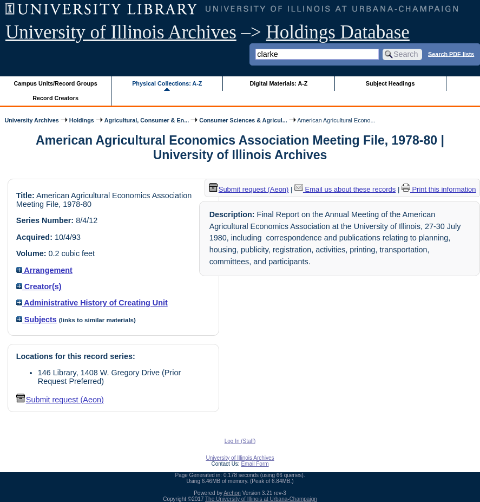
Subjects (36, 319)
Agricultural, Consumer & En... (146, 120)
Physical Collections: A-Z (167, 83)
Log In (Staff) (240, 441)
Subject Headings (390, 83)
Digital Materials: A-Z (278, 83)
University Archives (31, 120)
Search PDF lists (451, 53)
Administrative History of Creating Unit (92, 302)
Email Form (254, 464)
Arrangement (44, 270)
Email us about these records (345, 189)
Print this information (439, 189)
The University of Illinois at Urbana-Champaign (261, 499)
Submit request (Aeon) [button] (60, 399)
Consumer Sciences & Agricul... (243, 120)
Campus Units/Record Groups (55, 83)
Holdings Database (338, 32)
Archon (232, 493)
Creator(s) (39, 286)
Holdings (81, 120)
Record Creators (55, 98)
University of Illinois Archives (120, 32)
